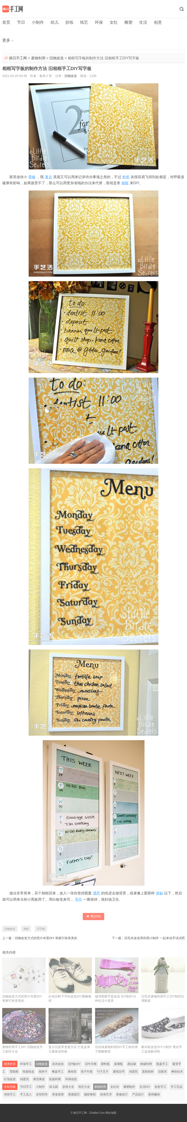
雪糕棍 (14, 1071)
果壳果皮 (39, 1079)
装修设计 (122, 1094)
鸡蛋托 (133, 1071)
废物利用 (38, 58)
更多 (6, 40)
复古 (48, 177)
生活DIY (145, 1086)
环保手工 (26, 1064)
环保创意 (71, 1079)
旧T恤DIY (74, 1064)
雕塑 (128, 22)
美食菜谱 (58, 1094)
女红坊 (114, 1086)
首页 (6, 22)
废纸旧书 (119, 1071)
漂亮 (96, 893)
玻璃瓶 (118, 1064)
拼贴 (159, 893)
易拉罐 (131, 1064)
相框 (125, 183)
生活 (143, 22)
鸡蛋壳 (24, 1079)
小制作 (38, 22)
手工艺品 (176, 1086)
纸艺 (84, 22)
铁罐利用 (146, 1064)
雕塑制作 (129, 1086)
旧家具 (162, 1071)
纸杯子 (43, 1071)
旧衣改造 (58, 1064)
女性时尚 (42, 1094)
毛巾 (78, 899)
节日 (21, 22)
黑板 (32, 177)
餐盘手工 (58, 1071)
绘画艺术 (106, 1094)
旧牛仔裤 (91, 1064)
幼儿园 (53, 1086)
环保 (99, 22)
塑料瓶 (105, 1064)
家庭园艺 (74, 1094)
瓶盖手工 (162, 1064)
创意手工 (160, 1086)
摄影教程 (90, 1094)
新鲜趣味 (154, 1094)
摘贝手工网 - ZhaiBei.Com (89, 1112)
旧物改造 (56, 58)
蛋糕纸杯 (148, 1071)
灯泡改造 (10, 1079)
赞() (93, 916)
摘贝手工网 (18, 58)
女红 (114, 22)
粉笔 (126, 177)
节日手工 (26, 1086)
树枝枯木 (177, 1071)
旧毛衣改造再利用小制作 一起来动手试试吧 (154, 938)
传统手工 (10, 1094)
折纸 (69, 22)
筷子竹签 (87, 1071)
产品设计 (138, 1094)
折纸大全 (68, 1086)
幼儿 (55, 22)
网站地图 (111, 1112)
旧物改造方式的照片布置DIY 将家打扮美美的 (46, 938)
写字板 (41, 928)
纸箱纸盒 (28, 1071)
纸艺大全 (84, 1086)
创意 (158, 22)
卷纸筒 (72, 1071)
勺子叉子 (102, 1071)
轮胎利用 (55, 1079)
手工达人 (26, 1094)
